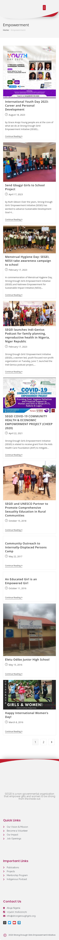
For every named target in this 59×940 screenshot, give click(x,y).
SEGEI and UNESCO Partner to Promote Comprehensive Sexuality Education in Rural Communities (26, 509)
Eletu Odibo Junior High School (27, 659)
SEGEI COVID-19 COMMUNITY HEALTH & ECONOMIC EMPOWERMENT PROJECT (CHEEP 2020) (29, 422)
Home (6, 30)
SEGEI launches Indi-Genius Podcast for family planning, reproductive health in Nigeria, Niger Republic (27, 335)
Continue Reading (13, 136)
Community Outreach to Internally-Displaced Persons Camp (26, 547)
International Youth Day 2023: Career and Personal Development (27, 105)
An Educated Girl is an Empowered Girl (21, 581)
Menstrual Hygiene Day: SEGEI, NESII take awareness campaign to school (28, 260)
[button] (44, 7)
